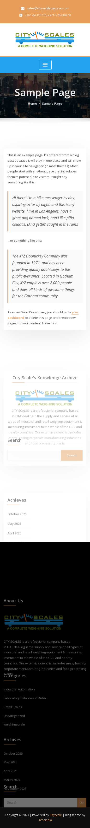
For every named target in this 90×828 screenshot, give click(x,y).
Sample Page (52, 109)
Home (32, 109)
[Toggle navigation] (45, 65)
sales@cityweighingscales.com (48, 8)
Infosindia (45, 820)
